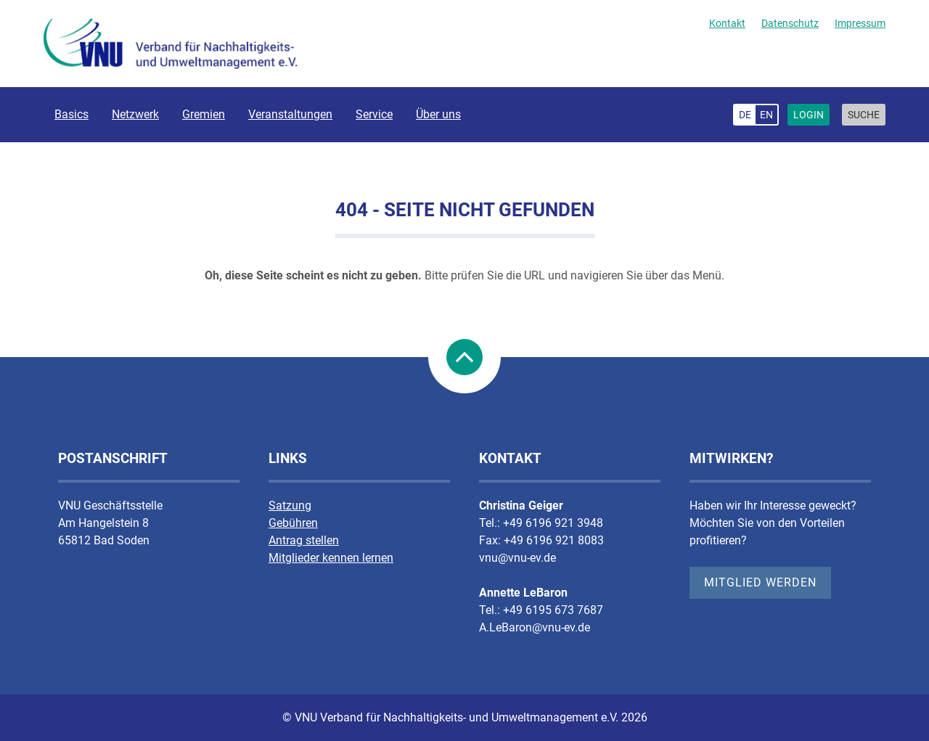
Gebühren (293, 523)
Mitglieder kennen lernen (331, 558)
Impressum (860, 23)
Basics (71, 114)
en (766, 114)
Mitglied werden (760, 582)
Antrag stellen (304, 540)
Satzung (290, 505)
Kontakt (727, 23)
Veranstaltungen (290, 114)
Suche (864, 114)
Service (374, 114)
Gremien (203, 114)
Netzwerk (135, 114)
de (745, 114)
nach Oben (464, 357)
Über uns (438, 114)
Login (808, 114)
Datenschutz (790, 23)
